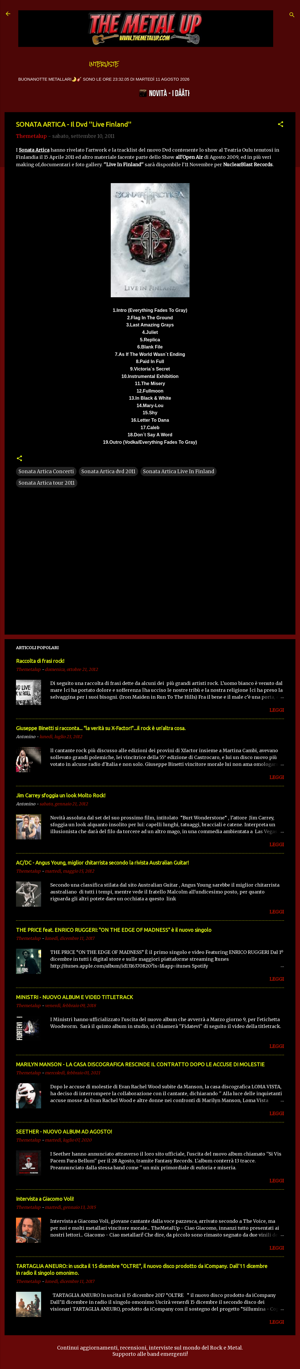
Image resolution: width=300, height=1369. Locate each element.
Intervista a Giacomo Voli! (45, 1199)
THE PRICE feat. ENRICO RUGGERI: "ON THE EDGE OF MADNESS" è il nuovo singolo (114, 930)
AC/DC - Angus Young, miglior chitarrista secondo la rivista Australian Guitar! (102, 862)
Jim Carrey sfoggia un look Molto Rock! (60, 795)
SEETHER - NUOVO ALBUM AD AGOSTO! (64, 1131)
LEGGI (276, 710)
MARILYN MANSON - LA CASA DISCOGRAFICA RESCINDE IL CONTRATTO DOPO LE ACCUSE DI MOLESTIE (140, 1064)
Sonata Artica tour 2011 (47, 483)
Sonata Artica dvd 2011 (108, 471)
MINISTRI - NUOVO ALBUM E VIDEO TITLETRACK (74, 997)
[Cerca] (292, 15)
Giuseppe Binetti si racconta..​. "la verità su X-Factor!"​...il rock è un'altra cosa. (101, 728)
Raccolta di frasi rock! (40, 661)
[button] (280, 125)
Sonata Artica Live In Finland (178, 471)
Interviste (104, 64)
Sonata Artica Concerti (46, 471)
